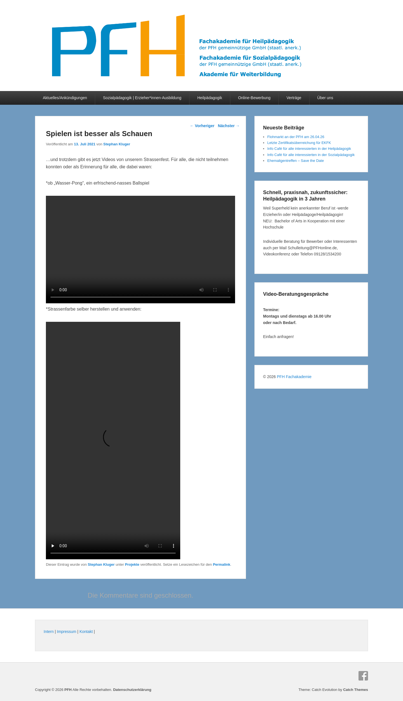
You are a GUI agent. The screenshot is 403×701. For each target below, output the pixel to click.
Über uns (325, 98)
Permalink (221, 564)
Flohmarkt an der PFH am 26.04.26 (295, 137)
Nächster (229, 126)
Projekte (132, 564)
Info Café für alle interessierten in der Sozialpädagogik (311, 155)
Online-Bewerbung (254, 98)
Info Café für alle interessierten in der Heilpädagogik (309, 148)
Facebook (363, 676)
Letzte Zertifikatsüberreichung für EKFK (299, 143)
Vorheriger (202, 126)
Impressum (66, 631)
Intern (49, 631)
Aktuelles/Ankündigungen (65, 98)
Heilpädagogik (209, 98)
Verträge (294, 98)
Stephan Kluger (116, 144)
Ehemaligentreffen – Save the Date (295, 161)
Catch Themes (355, 690)
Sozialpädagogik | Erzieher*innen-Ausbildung (142, 98)
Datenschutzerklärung (132, 690)
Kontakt (86, 631)
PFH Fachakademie (294, 376)
